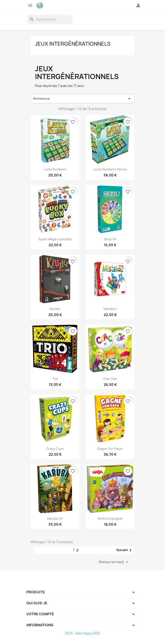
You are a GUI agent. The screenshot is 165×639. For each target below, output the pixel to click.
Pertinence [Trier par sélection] (82, 98)
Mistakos (110, 309)
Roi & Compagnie (110, 518)
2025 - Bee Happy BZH (82, 633)
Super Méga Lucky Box (55, 239)
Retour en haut (114, 562)
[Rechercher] (49, 19)
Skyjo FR (110, 239)
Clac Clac (110, 379)
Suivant (124, 550)
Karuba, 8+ (55, 518)
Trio (55, 379)
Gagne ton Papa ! (110, 449)
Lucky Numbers (55, 169)
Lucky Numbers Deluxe (110, 169)
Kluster (55, 309)
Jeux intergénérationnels (73, 43)
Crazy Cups (55, 449)
